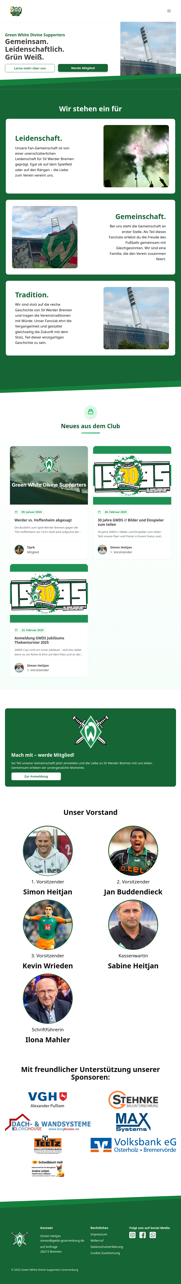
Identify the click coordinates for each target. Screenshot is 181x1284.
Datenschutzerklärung (106, 1247)
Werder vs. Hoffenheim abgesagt (43, 520)
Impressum (98, 1234)
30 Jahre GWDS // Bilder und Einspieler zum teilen (131, 522)
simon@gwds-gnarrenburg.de (62, 1240)
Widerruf (96, 1240)
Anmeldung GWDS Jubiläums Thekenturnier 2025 (39, 640)
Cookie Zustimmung (105, 1253)
